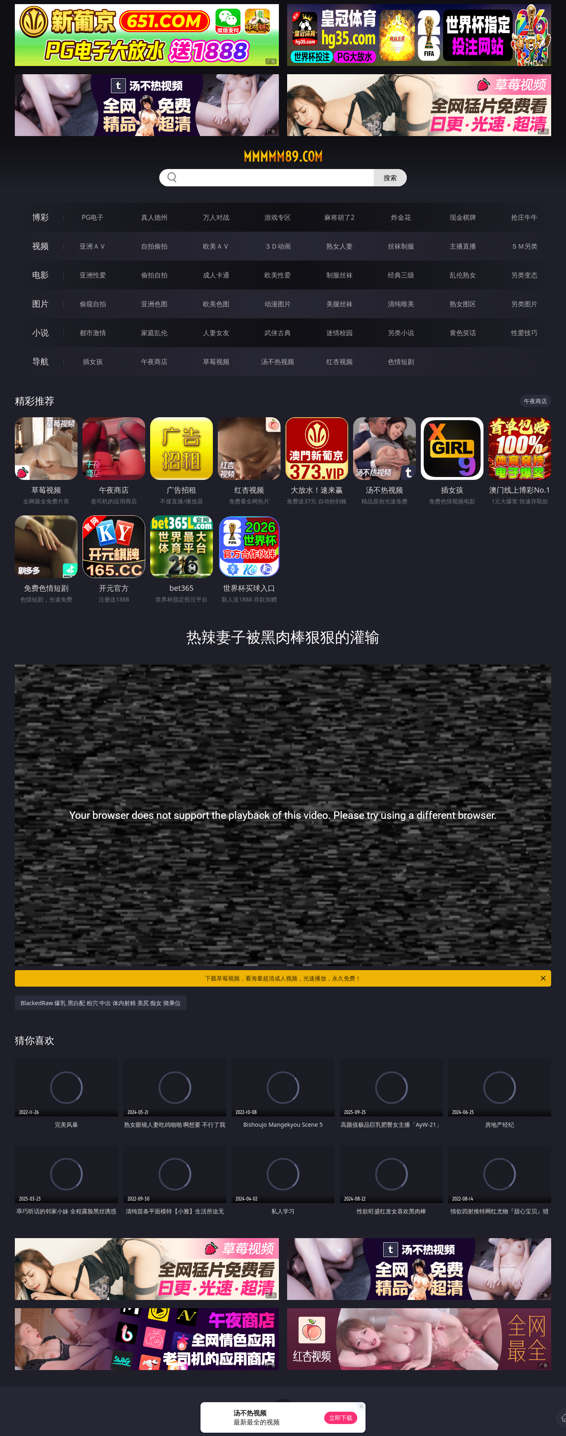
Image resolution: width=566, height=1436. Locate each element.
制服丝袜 (339, 275)
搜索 (390, 177)
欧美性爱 (277, 275)
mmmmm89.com (283, 156)
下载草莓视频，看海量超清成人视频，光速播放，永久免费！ (376, 978)
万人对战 (216, 217)
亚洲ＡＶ (93, 246)
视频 (40, 245)
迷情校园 (339, 332)
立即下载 (340, 1418)
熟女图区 (463, 303)
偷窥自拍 (93, 303)
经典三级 (401, 275)
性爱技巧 (524, 332)
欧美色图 (216, 303)
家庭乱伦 (154, 332)
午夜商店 (154, 361)
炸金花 (401, 217)
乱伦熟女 (463, 275)
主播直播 (463, 246)
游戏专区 (277, 217)
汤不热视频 (277, 361)
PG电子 (93, 217)
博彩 (40, 217)
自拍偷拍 (154, 246)
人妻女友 (216, 332)
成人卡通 (216, 275)
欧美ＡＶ (216, 246)
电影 (40, 274)
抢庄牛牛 (524, 217)
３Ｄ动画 (277, 246)
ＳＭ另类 (524, 246)
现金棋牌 (463, 217)
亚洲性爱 (93, 275)
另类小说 (401, 332)
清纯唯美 (401, 303)
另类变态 (524, 275)
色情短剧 (401, 361)
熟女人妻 (339, 246)
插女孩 (93, 361)
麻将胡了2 (339, 217)
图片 (40, 303)
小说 (40, 332)
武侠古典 (277, 332)
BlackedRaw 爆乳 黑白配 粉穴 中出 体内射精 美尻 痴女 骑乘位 (101, 1003)
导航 (40, 361)
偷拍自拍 (154, 275)
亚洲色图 (154, 303)
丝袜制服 (401, 246)
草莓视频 (216, 361)
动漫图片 (277, 303)
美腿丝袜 (339, 303)
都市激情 (93, 332)
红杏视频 (339, 361)
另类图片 (524, 303)
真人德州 (154, 217)
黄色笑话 (463, 332)
